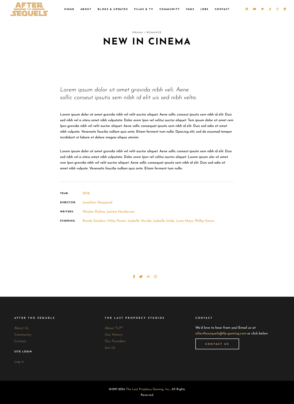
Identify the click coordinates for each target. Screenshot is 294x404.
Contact (20, 341)
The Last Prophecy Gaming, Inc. (148, 389)
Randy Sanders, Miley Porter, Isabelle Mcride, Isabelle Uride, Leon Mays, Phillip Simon (148, 221)
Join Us (110, 348)
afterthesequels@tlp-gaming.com (220, 333)
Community (22, 334)
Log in (19, 361)
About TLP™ (114, 328)
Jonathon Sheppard (97, 202)
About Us (21, 328)
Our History (113, 334)
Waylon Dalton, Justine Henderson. (108, 211)
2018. (86, 193)
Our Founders (115, 341)
